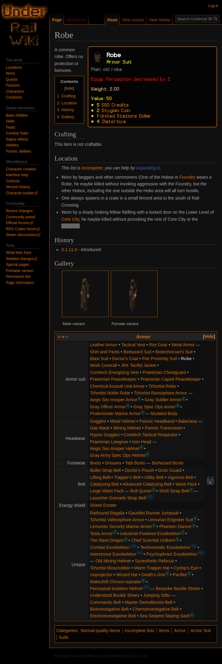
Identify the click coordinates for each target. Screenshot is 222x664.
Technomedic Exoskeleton (165, 547)
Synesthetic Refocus (154, 560)
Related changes (20, 259)
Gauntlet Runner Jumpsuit (153, 513)
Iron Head (141, 441)
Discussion (76, 19)
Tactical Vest (133, 344)
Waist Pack (186, 484)
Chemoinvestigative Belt (155, 609)
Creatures (14, 97)
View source (133, 19)
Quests (12, 79)
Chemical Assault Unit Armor (117, 386)
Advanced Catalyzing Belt (147, 484)
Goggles (98, 421)
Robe (186, 358)
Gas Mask (99, 427)
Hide (209, 336)
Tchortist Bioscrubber (110, 567)
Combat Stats (17, 133)
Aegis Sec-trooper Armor (113, 399)
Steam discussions (21, 235)
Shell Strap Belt (174, 490)
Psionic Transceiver (163, 427)
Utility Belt (153, 477)
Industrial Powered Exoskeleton (150, 533)
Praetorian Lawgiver (109, 441)
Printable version (19, 271)
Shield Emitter (103, 505)
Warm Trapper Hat (152, 567)
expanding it (147, 167)
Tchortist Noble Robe (110, 392)
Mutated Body (164, 413)
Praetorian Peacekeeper (113, 379)
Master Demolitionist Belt (148, 602)
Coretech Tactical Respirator (151, 434)
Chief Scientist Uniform (153, 540)
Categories (66, 630)
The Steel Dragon (107, 540)
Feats (10, 127)
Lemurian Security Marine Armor (121, 526)
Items (164, 630)
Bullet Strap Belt (105, 470)
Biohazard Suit (137, 351)
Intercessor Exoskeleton (113, 554)
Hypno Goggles (105, 434)
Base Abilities (17, 115)
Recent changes (19, 211)
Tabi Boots (135, 462)
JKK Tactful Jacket (138, 365)
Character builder (20, 193)
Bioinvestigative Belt (109, 609)
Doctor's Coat (125, 358)
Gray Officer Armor (108, 406)
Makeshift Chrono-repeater (115, 581)
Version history (18, 187)
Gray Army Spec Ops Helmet (117, 455)
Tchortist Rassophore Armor (160, 392)
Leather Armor (103, 344)
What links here (18, 252)
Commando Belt (105, 602)
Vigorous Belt (180, 477)
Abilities (12, 145)
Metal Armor (183, 344)
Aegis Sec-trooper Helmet (114, 448)
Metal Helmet (122, 421)
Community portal (20, 217)
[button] (209, 336)
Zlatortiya (114, 121)
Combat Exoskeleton (110, 547)
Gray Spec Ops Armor (154, 406)
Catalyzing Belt (104, 484)
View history (159, 19)
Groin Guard (170, 470)
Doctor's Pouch (139, 470)
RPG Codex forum (21, 229)
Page (57, 19)
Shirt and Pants (104, 351)
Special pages (17, 264)
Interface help (17, 175)
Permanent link (18, 276)
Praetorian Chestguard (164, 372)
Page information (20, 283)
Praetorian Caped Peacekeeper (170, 379)
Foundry (187, 177)
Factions (13, 85)
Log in (213, 6)
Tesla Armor (101, 533)
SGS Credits (115, 104)
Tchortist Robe (162, 386)
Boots (95, 462)
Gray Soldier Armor (163, 399)
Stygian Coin (116, 110)
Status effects (17, 139)
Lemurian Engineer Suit (170, 519)
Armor (143, 336)
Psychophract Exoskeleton (171, 554)
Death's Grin (153, 574)
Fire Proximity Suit (159, 358)
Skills (10, 121)
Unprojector (101, 574)
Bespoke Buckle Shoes (178, 588)
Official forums (17, 223)
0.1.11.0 (69, 249)
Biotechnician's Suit (174, 351)
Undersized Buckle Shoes (114, 595)
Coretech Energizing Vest (114, 372)
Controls (13, 181)
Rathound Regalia (107, 513)
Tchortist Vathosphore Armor (117, 519)
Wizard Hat (126, 574)
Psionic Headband (156, 421)
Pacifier (180, 574)
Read (112, 19)
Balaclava (187, 421)
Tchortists (70, 225)
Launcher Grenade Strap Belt (118, 497)
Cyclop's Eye (185, 567)
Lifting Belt (100, 477)
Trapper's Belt (127, 477)
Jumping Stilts (156, 595)
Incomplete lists (139, 630)
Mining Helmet (127, 427)
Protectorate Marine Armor (115, 413)
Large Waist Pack (106, 490)
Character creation (21, 169)
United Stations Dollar (126, 115)
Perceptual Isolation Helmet (116, 588)
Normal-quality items (100, 630)
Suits (63, 637)
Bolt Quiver (140, 490)
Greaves (113, 462)
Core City (70, 219)
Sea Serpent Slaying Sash (165, 615)
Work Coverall (103, 365)
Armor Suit (200, 630)
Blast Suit (99, 358)
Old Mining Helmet (113, 560)
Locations (14, 67)
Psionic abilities (18, 151)
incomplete (92, 167)
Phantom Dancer (175, 526)
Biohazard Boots (168, 462)
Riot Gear (158, 344)
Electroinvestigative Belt (113, 615)
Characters (15, 91)
